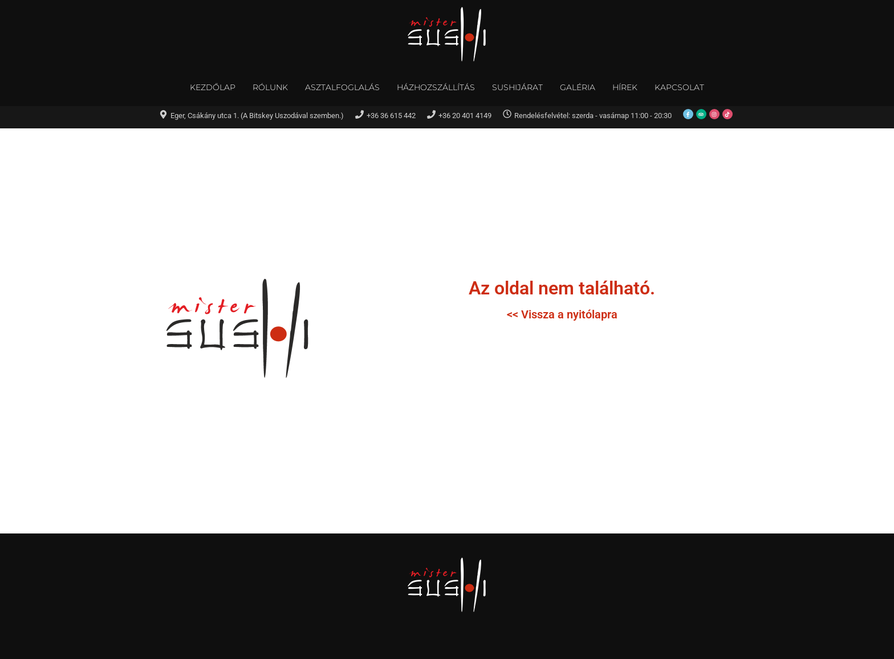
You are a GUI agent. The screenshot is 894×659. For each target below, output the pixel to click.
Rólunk (270, 87)
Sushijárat (517, 87)
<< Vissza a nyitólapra (562, 314)
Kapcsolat (679, 87)
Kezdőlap (212, 87)
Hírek (624, 87)
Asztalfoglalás (342, 87)
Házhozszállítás (436, 87)
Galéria (577, 87)
